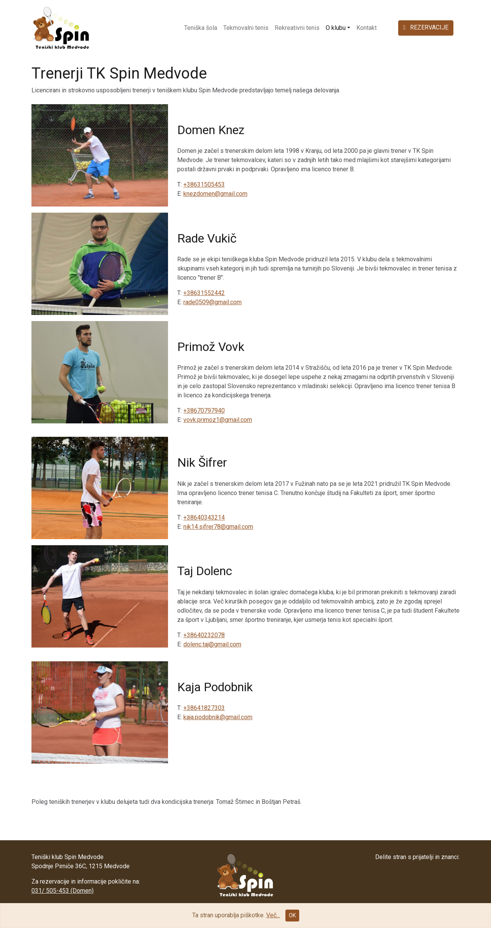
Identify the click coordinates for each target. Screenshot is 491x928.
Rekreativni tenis (297, 27)
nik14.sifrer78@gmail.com (218, 526)
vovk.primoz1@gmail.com (217, 419)
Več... (273, 915)
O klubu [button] (336, 27)
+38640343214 (204, 517)
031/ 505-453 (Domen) (62, 890)
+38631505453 (204, 184)
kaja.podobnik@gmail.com (217, 717)
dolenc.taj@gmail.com (212, 644)
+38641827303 (204, 708)
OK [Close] (292, 915)
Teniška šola (200, 27)
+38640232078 (204, 635)
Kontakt (366, 27)
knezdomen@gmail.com (215, 193)
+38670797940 (204, 410)
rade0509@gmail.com (212, 302)
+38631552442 (204, 293)
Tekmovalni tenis (246, 27)
